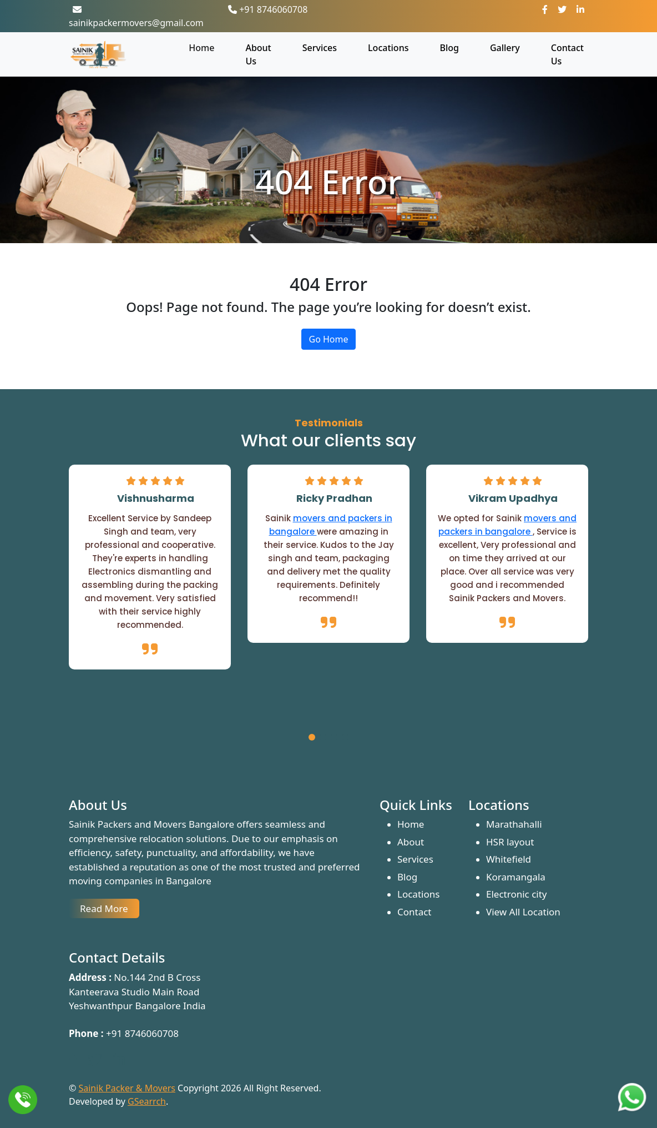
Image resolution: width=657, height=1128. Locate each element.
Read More (104, 908)
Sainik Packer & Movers (126, 1088)
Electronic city (516, 894)
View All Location (523, 911)
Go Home (328, 339)
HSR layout (510, 841)
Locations (388, 48)
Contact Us (567, 54)
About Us (258, 54)
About (410, 841)
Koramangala (515, 876)
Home (201, 48)
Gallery (505, 48)
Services (319, 48)
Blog (448, 48)
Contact (414, 911)
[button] (311, 739)
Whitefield (508, 859)
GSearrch (147, 1101)
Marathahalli (514, 824)
